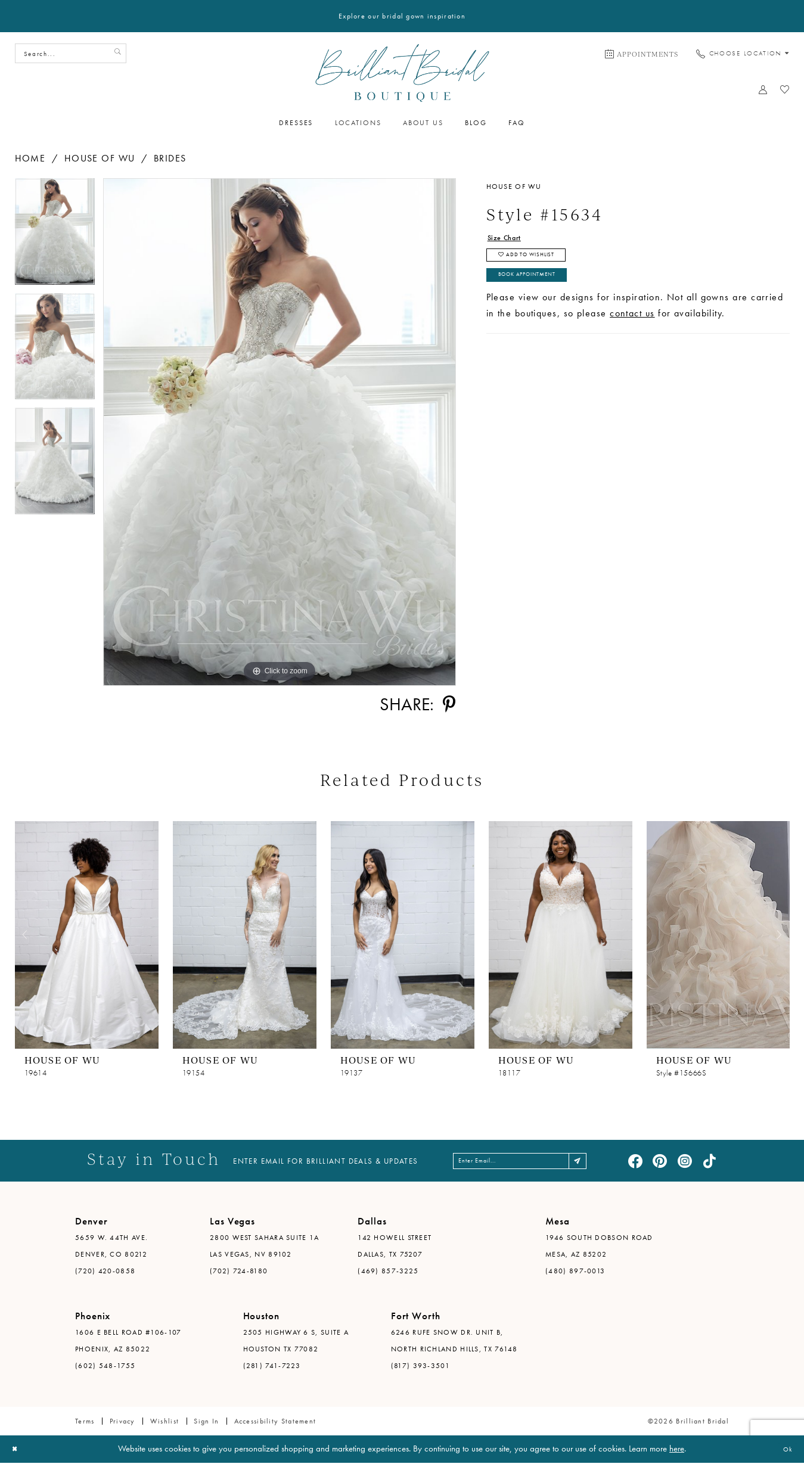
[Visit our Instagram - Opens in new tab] (685, 1161)
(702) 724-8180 (239, 1272)
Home (30, 158)
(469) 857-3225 (388, 1272)
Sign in (206, 1422)
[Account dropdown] (763, 89)
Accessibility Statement (275, 1422)
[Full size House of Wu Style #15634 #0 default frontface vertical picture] (280, 432)
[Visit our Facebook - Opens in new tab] (635, 1161)
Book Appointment (540, 291)
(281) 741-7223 (272, 1367)
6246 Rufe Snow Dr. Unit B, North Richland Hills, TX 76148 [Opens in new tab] (454, 1342)
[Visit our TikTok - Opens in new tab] (709, 1161)
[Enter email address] (521, 1161)
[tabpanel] (55, 235)
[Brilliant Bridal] (402, 73)
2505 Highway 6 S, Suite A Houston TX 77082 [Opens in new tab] (296, 1342)
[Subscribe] (600, 1161)
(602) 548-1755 (105, 1367)
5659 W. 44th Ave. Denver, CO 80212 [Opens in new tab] (111, 1247)
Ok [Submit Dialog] (784, 1450)
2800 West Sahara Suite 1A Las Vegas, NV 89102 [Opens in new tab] (264, 1247)
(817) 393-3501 (420, 1367)
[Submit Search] (115, 53)
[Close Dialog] (18, 1450)
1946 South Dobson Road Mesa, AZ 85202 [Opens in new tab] (599, 1247)
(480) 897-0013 (575, 1272)
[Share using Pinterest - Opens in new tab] (449, 704)
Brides (170, 158)
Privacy (122, 1422)
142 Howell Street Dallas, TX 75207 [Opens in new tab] (395, 1247)
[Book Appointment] (641, 53)
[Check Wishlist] (785, 89)
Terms (84, 1422)
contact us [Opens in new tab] (632, 331)
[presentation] (87, 934)
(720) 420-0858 (105, 1272)
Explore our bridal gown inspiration (402, 16)
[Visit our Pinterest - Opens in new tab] (660, 1161)
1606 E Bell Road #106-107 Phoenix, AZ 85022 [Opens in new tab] (128, 1342)
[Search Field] (70, 53)
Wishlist (164, 1422)
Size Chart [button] (511, 239)
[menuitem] (641, 53)
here (676, 1450)
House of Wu (99, 158)
